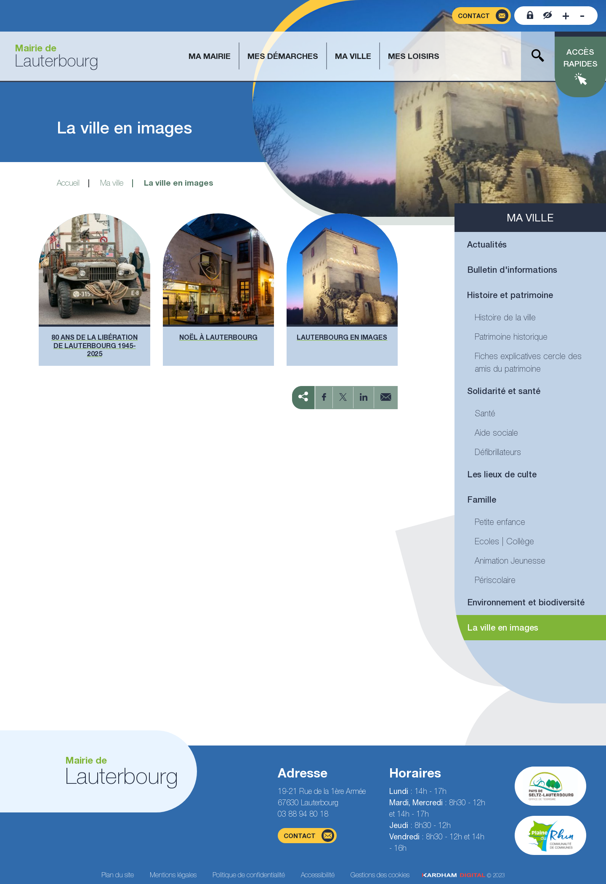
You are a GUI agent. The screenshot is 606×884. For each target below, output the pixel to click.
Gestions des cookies (380, 875)
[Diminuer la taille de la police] (582, 15)
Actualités (487, 244)
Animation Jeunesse (510, 560)
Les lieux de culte (502, 474)
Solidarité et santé (503, 391)
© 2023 (463, 875)
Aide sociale (496, 432)
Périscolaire (495, 580)
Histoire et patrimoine (510, 295)
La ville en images (502, 627)
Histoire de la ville (505, 317)
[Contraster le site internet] (547, 15)
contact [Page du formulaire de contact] (309, 835)
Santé (485, 413)
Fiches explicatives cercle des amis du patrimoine (528, 362)
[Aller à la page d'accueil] (53, 56)
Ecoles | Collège (504, 541)
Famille (481, 499)
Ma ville (111, 182)
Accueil (68, 182)
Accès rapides (580, 58)
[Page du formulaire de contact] (481, 15)
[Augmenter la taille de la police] (566, 15)
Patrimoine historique (511, 336)
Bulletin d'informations (512, 269)
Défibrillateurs (498, 452)
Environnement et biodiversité (526, 602)
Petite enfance (500, 522)
